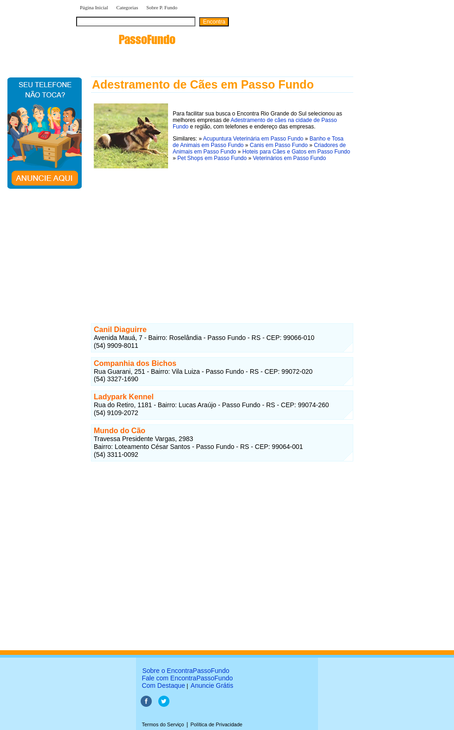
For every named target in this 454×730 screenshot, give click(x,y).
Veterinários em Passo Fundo (289, 158)
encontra (125, 39)
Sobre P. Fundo (161, 7)
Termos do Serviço (163, 724)
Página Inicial (94, 7)
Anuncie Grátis (212, 685)
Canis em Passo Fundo (279, 145)
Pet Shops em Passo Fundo (211, 158)
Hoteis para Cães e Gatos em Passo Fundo (296, 151)
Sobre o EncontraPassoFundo (185, 670)
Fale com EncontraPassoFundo (187, 678)
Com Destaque (163, 685)
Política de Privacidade (216, 724)
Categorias (127, 7)
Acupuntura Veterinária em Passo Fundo (253, 138)
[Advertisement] (222, 236)
